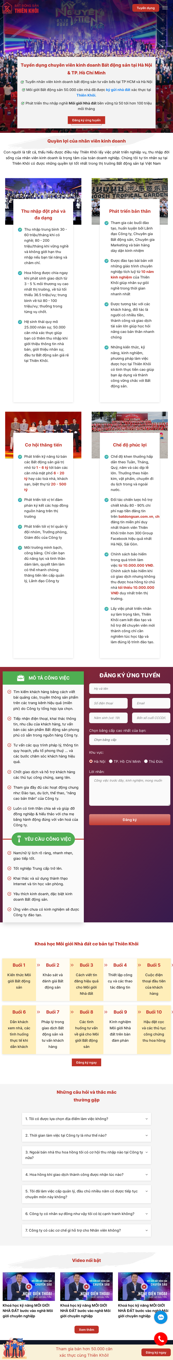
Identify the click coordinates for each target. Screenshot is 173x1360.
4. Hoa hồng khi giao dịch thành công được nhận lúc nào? (86, 1174)
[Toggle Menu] (165, 7)
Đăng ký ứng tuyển (86, 120)
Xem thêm (86, 1329)
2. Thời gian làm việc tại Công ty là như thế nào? (86, 1135)
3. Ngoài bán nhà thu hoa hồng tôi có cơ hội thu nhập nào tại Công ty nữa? (86, 1155)
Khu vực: (96, 752)
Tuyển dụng (146, 8)
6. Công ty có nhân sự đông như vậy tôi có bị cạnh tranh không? (86, 1213)
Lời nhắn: (96, 771)
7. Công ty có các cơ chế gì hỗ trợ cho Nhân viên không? (86, 1230)
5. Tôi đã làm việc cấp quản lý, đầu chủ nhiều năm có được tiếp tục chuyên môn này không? (86, 1194)
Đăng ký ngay (86, 1062)
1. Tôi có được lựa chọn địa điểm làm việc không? (86, 1119)
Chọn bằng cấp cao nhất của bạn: (117, 730)
